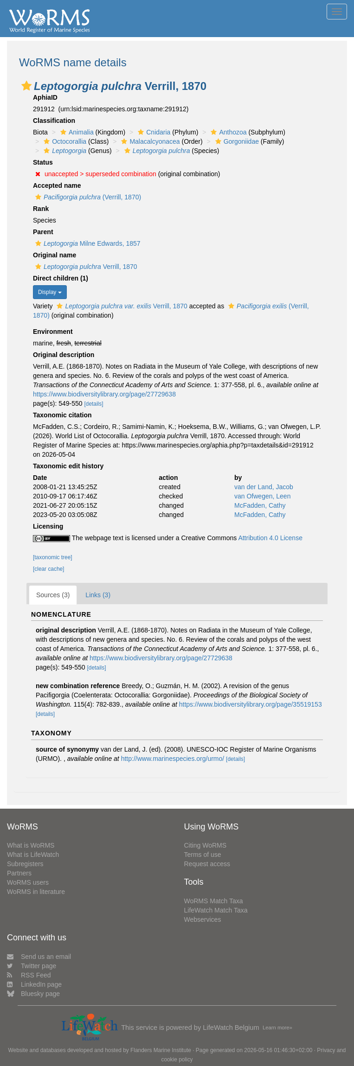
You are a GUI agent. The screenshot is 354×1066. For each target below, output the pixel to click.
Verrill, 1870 (85, 266)
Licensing (48, 526)
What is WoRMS (30, 845)
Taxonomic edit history (68, 466)
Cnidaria (152, 132)
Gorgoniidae (236, 141)
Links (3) (97, 595)
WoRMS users (28, 882)
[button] (26, 85)
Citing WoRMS (205, 845)
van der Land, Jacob (263, 487)
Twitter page (31, 966)
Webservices (202, 919)
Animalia (76, 132)
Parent (43, 232)
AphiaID (45, 97)
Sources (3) (53, 595)
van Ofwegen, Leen (262, 496)
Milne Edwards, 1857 (87, 243)
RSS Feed (29, 975)
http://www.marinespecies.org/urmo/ (173, 758)
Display (50, 292)
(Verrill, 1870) (87, 197)
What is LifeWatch (33, 854)
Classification (54, 120)
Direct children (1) (60, 278)
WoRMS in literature (36, 891)
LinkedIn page (34, 984)
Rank (41, 208)
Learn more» (277, 1027)
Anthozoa (227, 132)
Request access (207, 864)
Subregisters (25, 864)
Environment (53, 331)
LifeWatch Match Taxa (216, 910)
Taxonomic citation (62, 415)
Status (43, 162)
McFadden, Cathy (260, 505)
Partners (19, 873)
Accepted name (57, 185)
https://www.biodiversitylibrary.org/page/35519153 (250, 704)
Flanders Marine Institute (160, 1050)
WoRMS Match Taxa (213, 901)
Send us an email (39, 956)
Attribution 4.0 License (270, 538)
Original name (54, 255)
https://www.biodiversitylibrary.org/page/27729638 (104, 394)
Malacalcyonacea (149, 141)
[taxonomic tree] (52, 557)
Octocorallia (63, 141)
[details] (93, 404)
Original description (63, 354)
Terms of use (202, 854)
